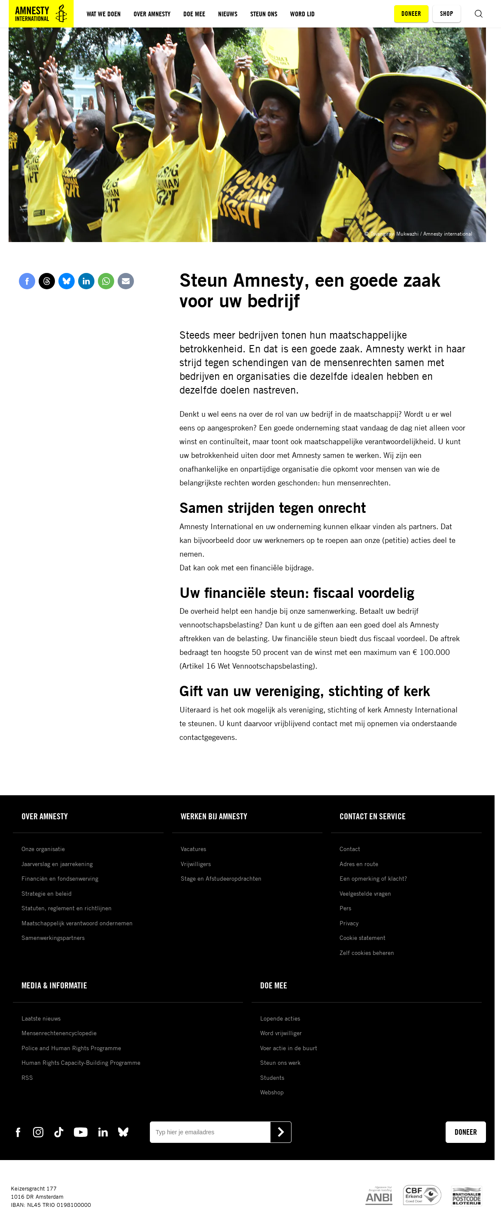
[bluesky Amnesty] (123, 1131)
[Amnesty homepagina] (41, 13)
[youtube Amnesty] (81, 1131)
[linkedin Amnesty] (103, 1131)
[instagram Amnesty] (38, 1131)
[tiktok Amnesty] (59, 1131)
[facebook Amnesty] (18, 1131)
